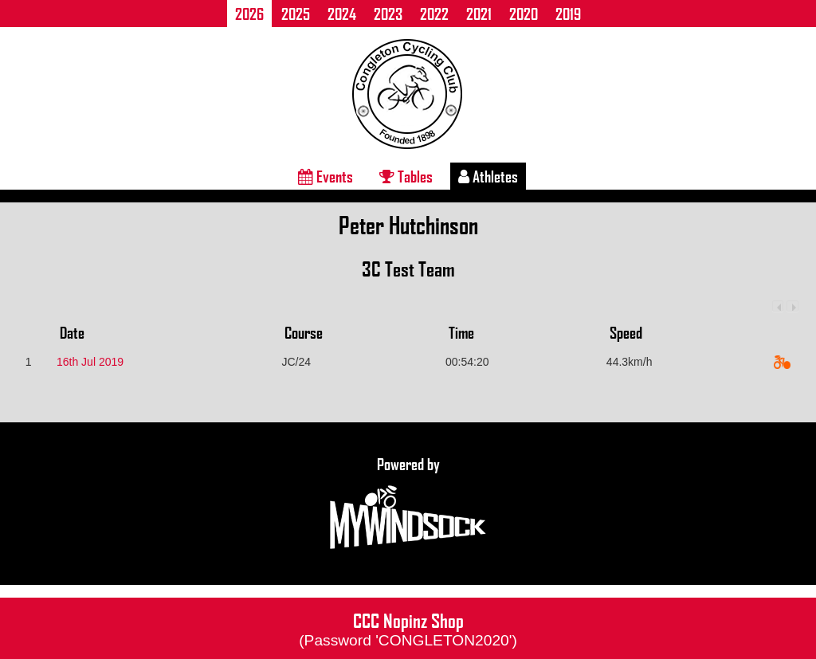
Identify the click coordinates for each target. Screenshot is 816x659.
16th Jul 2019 (90, 361)
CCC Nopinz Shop (408, 628)
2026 (249, 13)
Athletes (488, 176)
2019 (568, 13)
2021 (479, 13)
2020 (523, 13)
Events (325, 176)
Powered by (408, 503)
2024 (342, 13)
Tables (406, 176)
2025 (295, 13)
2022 (434, 13)
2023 (388, 13)
